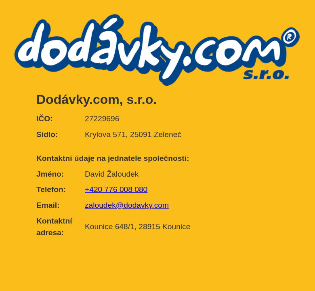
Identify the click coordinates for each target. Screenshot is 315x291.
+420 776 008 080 (116, 189)
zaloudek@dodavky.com (127, 205)
